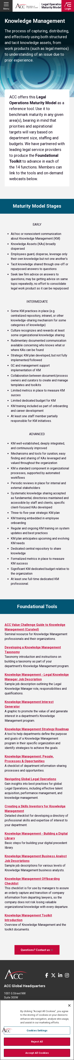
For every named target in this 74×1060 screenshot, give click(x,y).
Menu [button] (6, 8)
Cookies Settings (37, 1033)
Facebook (46, 975)
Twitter (53, 975)
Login (68, 8)
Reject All (37, 1044)
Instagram (67, 975)
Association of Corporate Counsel (26, 6)
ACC (16, 974)
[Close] (69, 1008)
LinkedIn (60, 975)
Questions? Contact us (37, 950)
